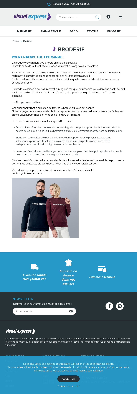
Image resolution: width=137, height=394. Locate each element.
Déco (74, 29)
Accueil (16, 39)
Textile (92, 29)
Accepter (68, 378)
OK (71, 301)
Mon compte (50, 351)
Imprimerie (24, 29)
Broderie (114, 29)
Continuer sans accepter (68, 386)
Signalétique (51, 29)
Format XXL (11, 351)
